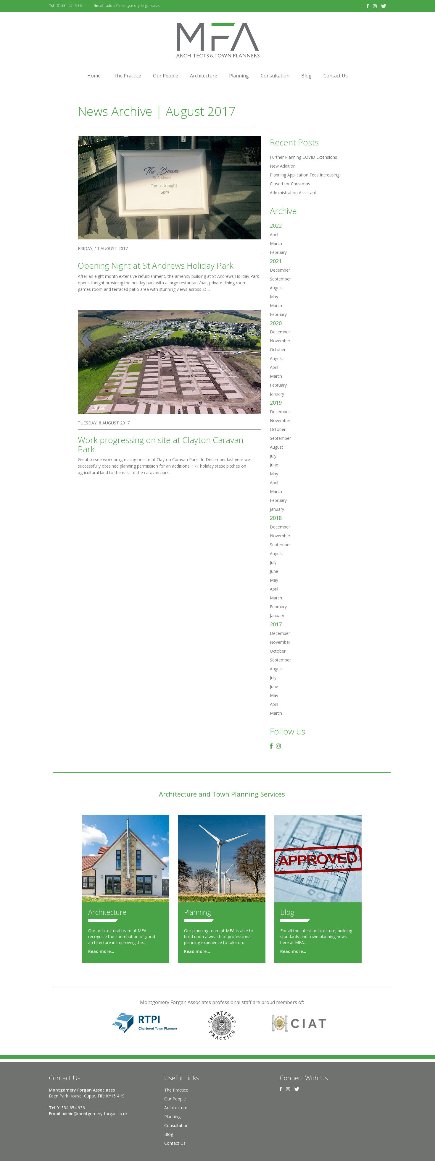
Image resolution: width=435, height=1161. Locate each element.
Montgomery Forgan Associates (217, 40)
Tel (51, 5)
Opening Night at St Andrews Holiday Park (155, 265)
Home (94, 75)
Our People (165, 75)
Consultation (275, 75)
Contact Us (335, 75)
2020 (276, 323)
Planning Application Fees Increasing (304, 175)
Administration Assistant (293, 192)
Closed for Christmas (290, 184)
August (276, 288)
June (274, 465)
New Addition (283, 166)
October (278, 349)
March (276, 243)
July (273, 456)
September (280, 279)
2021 (276, 261)
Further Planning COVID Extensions (303, 157)
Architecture (203, 75)
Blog (306, 75)
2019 (276, 402)
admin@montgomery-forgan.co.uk (133, 5)
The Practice (127, 75)
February (278, 252)
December (280, 270)
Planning (239, 75)
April (274, 234)
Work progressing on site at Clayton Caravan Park (160, 444)
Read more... (101, 951)
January (277, 394)
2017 (276, 624)
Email (98, 5)
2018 (276, 517)
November (280, 340)
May (274, 296)
